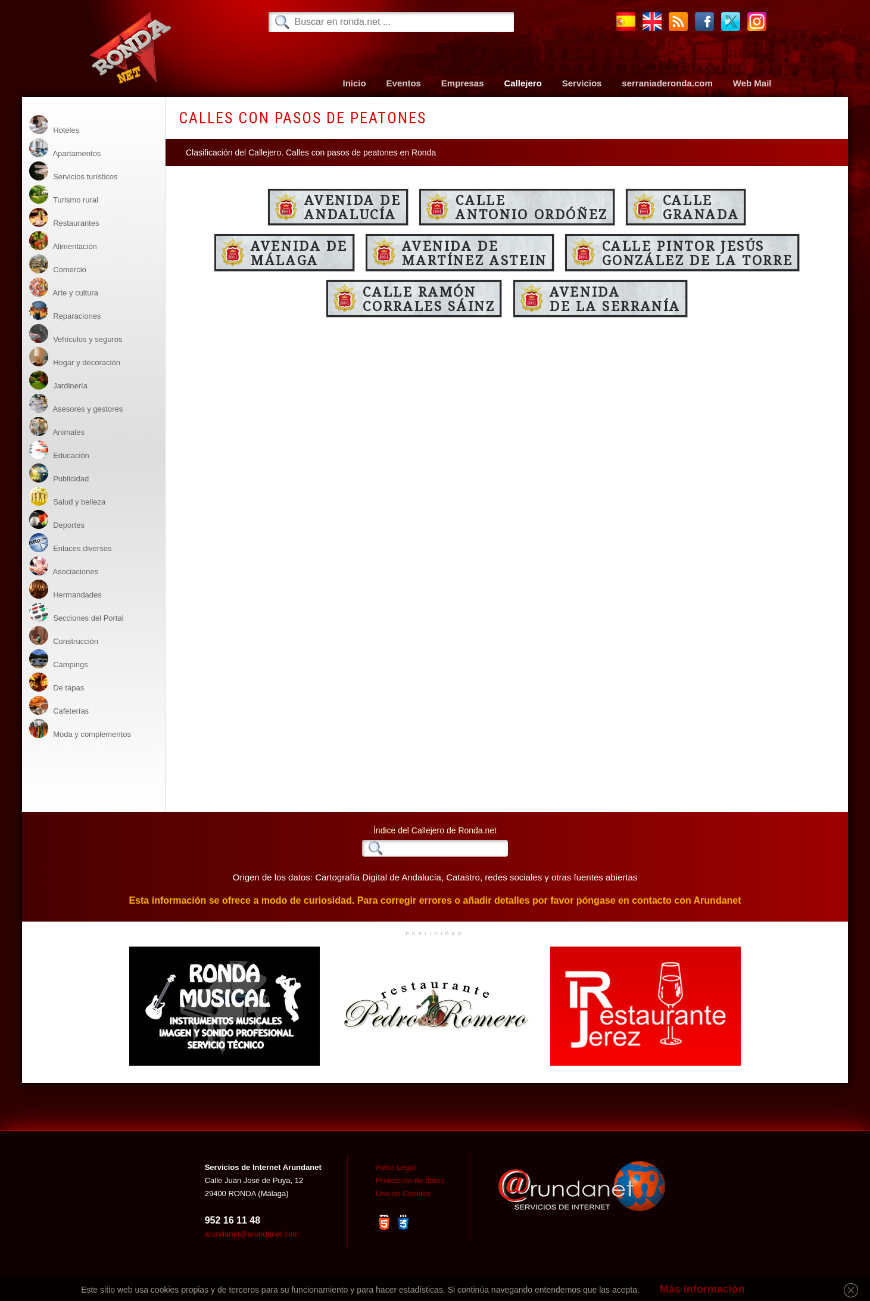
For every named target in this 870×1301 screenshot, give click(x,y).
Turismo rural (63, 194)
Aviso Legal (396, 1167)
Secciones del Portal (76, 613)
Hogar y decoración (74, 357)
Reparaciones (65, 310)
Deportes (57, 520)
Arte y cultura (63, 287)
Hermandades (65, 589)
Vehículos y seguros (76, 334)
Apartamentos (65, 148)
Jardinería (58, 380)
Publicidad (59, 473)
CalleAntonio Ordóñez (532, 207)
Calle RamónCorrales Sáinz (429, 298)
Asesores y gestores (76, 403)
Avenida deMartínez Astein (474, 252)
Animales (57, 427)
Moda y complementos (80, 729)
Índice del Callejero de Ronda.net (435, 830)
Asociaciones (64, 566)
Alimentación (63, 241)
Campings (58, 659)
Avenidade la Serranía (615, 298)
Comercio (57, 264)
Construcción (63, 636)
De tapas (57, 682)
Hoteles (54, 125)
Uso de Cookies (403, 1193)
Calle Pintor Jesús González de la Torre (697, 252)
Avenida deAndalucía (352, 207)
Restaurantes (64, 218)
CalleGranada (701, 207)
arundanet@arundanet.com (252, 1234)
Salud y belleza (67, 496)
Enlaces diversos (70, 543)
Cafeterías (59, 705)
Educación (59, 450)
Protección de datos (410, 1180)
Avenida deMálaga (299, 252)
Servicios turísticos (73, 171)
